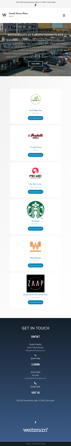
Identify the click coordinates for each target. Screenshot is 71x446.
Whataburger (35, 258)
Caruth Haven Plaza (18, 14)
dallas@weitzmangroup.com (35, 350)
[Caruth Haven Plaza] (4, 15)
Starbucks (36, 221)
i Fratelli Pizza (36, 147)
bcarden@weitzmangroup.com (35, 378)
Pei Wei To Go (35, 184)
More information (35, 118)
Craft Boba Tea (35, 110)
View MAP (35, 67)
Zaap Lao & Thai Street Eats (35, 295)
